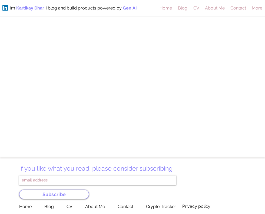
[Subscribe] (54, 194)
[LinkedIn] (5, 8)
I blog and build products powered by (84, 8)
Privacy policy (196, 206)
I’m (13, 8)
